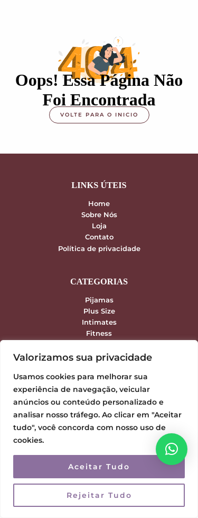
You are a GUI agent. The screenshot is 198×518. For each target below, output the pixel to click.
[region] (99, 429)
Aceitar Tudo (99, 466)
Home (99, 204)
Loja (99, 226)
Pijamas (99, 300)
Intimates (99, 322)
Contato (99, 237)
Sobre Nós (99, 215)
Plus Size (99, 311)
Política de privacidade (99, 249)
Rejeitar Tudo (99, 495)
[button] (171, 449)
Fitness (99, 333)
